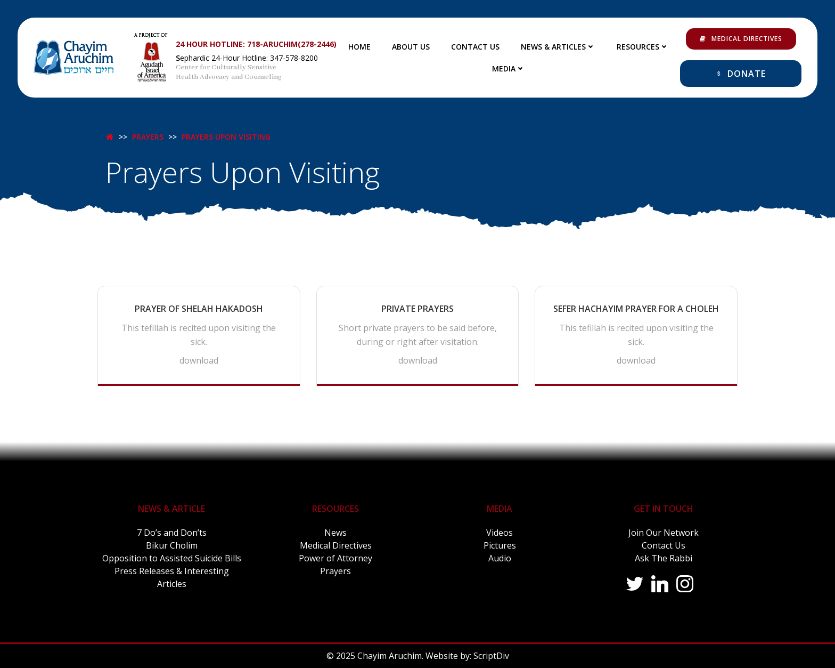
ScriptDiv (491, 656)
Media (508, 68)
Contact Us (475, 47)
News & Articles (558, 47)
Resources (643, 47)
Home (359, 47)
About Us (411, 47)
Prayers (147, 133)
